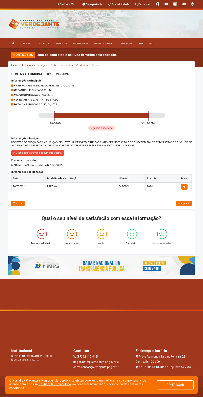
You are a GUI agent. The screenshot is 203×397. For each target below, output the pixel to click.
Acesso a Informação (34, 65)
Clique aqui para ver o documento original (37, 153)
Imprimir (184, 203)
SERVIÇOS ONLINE (80, 43)
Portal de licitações (62, 65)
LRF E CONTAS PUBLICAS (104, 43)
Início (14, 65)
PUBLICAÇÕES (127, 43)
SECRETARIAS (61, 43)
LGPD (141, 43)
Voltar (18, 203)
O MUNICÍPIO (44, 43)
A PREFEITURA (26, 43)
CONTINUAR (175, 385)
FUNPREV (152, 43)
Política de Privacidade (54, 384)
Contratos (82, 65)
